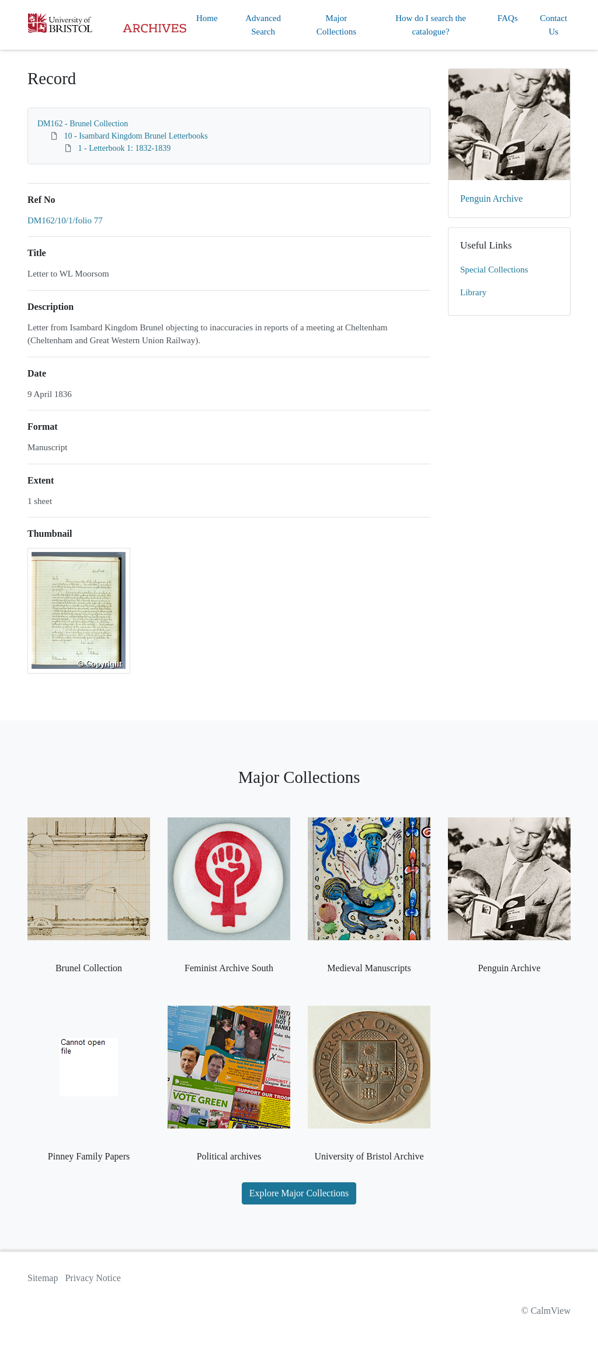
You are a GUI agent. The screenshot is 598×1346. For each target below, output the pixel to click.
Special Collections (494, 269)
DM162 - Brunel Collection (82, 123)
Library (473, 292)
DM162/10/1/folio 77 (65, 220)
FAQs (508, 18)
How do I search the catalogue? (430, 24)
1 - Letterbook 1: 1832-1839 (124, 148)
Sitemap (42, 1278)
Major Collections (336, 24)
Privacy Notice (93, 1278)
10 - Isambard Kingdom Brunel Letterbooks (136, 136)
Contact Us (553, 24)
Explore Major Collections (299, 1193)
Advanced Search (263, 24)
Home (207, 18)
